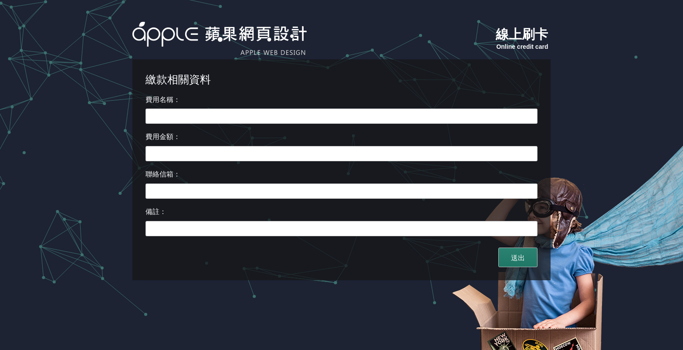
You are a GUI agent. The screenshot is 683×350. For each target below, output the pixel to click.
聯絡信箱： (162, 174)
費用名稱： (162, 99)
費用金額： (162, 136)
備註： (155, 211)
